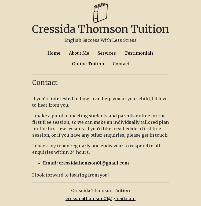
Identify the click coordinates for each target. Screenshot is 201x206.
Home (53, 53)
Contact (121, 63)
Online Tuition (88, 63)
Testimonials (139, 53)
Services (107, 53)
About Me (79, 53)
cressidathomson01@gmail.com (94, 163)
